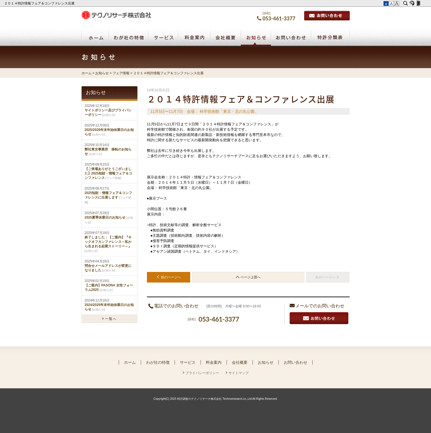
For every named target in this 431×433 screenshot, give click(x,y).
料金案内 (214, 362)
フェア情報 (121, 73)
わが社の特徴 (158, 362)
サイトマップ (238, 373)
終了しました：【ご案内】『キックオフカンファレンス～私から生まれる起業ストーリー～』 (108, 241)
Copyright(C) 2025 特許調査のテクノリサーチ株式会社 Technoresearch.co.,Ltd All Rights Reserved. (215, 398)
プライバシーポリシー (202, 373)
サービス (188, 362)
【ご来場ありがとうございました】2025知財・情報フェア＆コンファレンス (108, 173)
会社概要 (239, 362)
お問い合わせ (327, 15)
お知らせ (256, 38)
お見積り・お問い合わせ (319, 318)
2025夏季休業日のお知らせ (105, 217)
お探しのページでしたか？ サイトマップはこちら (317, 288)
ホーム (87, 73)
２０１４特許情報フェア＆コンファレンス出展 (39, 3)
